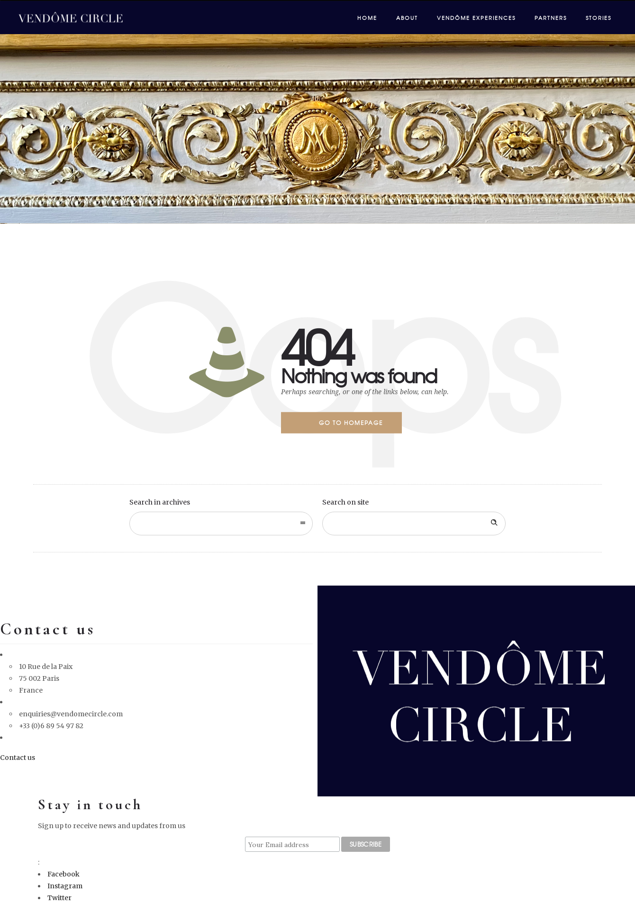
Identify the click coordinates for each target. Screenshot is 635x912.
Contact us (17, 757)
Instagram (64, 886)
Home (367, 17)
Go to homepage (351, 422)
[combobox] (221, 523)
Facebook (63, 874)
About (407, 17)
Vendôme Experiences (476, 17)
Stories (598, 17)
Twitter (59, 898)
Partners (551, 17)
